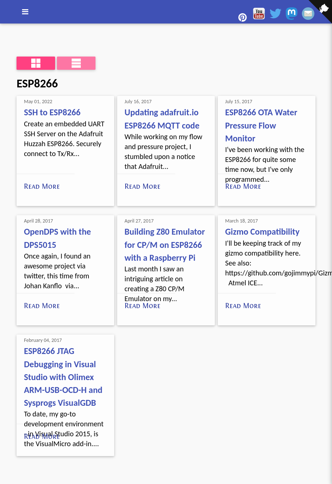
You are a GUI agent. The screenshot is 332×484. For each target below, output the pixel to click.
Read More (42, 186)
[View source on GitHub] (5, 28)
